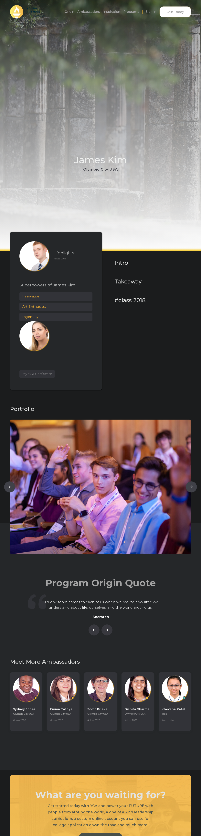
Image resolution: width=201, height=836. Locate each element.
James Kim (64, 285)
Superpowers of (35, 285)
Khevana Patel (173, 709)
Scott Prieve (97, 709)
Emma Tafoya (61, 709)
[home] (28, 11)
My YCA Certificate (37, 374)
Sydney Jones (24, 709)
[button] (9, 486)
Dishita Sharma (137, 709)
